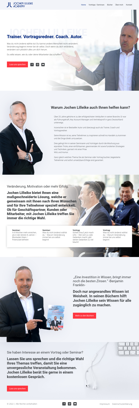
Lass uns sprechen (17, 64)
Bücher (109, 5)
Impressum (105, 404)
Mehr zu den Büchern (84, 315)
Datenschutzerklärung (122, 404)
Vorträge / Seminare (96, 5)
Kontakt (129, 5)
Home (83, 5)
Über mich (119, 5)
